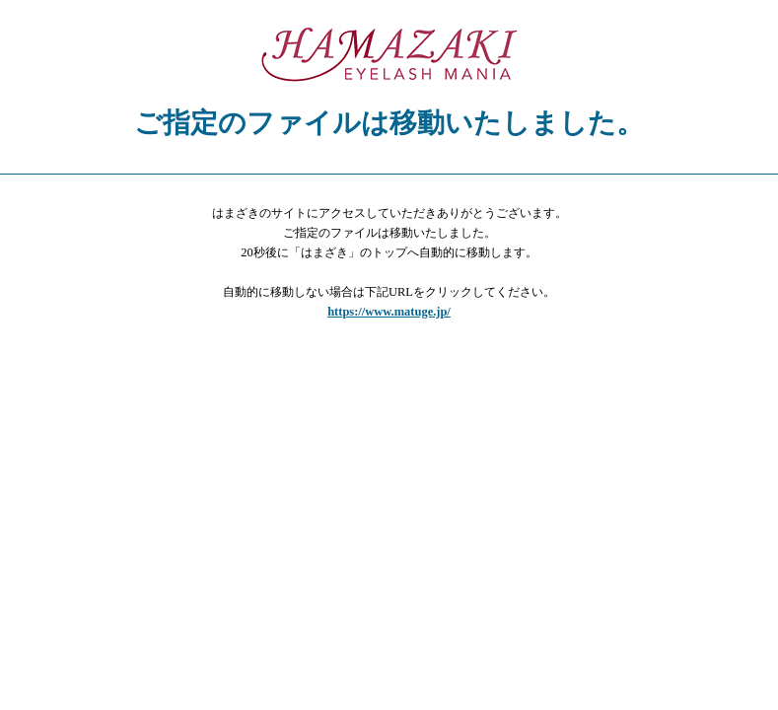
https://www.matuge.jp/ (389, 312)
